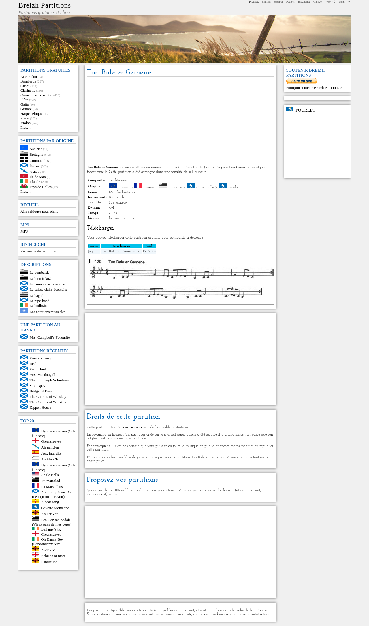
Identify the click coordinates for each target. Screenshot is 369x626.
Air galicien (50, 447)
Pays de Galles (41, 187)
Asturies (36, 148)
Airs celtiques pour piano (39, 211)
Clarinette (27, 90)
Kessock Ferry (40, 358)
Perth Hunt (38, 369)
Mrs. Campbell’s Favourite (50, 337)
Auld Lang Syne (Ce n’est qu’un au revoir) (52, 494)
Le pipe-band (40, 301)
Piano (24, 118)
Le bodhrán (38, 305)
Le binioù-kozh (41, 278)
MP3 (24, 231)
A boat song (50, 502)
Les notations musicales (47, 311)
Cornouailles (39, 160)
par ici (113, 494)
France (149, 187)
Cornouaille (205, 187)
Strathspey (38, 385)
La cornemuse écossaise (48, 284)
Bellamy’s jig (51, 529)
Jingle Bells (50, 475)
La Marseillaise (53, 486)
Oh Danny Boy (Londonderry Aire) (48, 541)
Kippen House (40, 407)
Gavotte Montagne (55, 508)
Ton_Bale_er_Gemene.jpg (120, 251)
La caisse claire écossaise (49, 289)
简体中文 (345, 1)
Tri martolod (50, 480)
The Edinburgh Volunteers (49, 380)
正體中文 (330, 1)
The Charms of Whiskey (48, 396)
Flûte (24, 100)
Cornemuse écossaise (36, 95)
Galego (317, 1)
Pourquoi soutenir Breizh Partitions (313, 87)
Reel (33, 363)
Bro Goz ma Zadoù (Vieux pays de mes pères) (51, 522)
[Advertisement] (180, 121)
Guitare (26, 109)
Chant (24, 86)
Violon (25, 123)
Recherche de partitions (38, 251)
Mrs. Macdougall (43, 374)
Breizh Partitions (44, 5)
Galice (34, 172)
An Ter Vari (50, 513)
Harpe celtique (31, 113)
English (266, 1)
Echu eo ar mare (53, 556)
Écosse (35, 166)
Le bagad (37, 295)
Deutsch (290, 1)
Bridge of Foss (41, 391)
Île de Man (38, 177)
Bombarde (28, 81)
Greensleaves (51, 534)
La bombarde (40, 272)
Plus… (25, 127)
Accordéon (28, 76)
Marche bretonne (122, 192)
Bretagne (36, 154)
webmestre (220, 614)
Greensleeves (51, 441)
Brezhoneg (304, 1)
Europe (123, 187)
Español (278, 1)
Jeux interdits (51, 453)
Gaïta (24, 104)
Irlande (35, 181)
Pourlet (233, 187)
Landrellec (49, 562)
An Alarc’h (49, 459)
